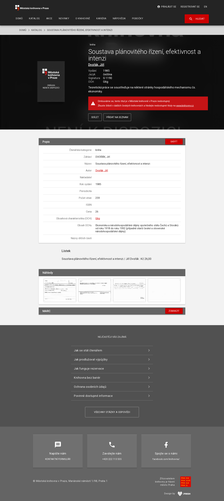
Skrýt (173, 141)
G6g (97, 218)
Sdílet (95, 117)
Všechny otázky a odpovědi (112, 412)
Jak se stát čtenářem (88, 350)
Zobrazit (174, 311)
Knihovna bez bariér (87, 377)
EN (205, 6)
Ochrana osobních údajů (90, 386)
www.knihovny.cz (185, 105)
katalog (36, 30)
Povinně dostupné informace (93, 395)
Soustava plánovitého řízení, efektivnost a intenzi (79, 30)
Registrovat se (190, 6)
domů (22, 30)
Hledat (197, 19)
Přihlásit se (166, 6)
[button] (51, 82)
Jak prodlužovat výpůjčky (91, 359)
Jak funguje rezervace (89, 368)
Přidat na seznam (117, 117)
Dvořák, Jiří (96, 65)
